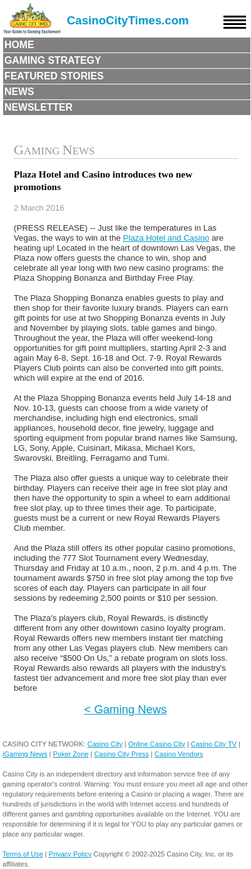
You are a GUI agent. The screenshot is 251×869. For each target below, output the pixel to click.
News (19, 91)
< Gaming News (126, 709)
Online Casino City (156, 744)
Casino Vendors (179, 754)
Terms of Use (23, 854)
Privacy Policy (70, 854)
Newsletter (38, 107)
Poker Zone (71, 754)
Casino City (105, 744)
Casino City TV (214, 744)
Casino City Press (121, 754)
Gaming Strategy (52, 60)
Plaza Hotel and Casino (166, 238)
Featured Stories (54, 76)
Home (19, 44)
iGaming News (25, 754)
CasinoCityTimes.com (128, 20)
